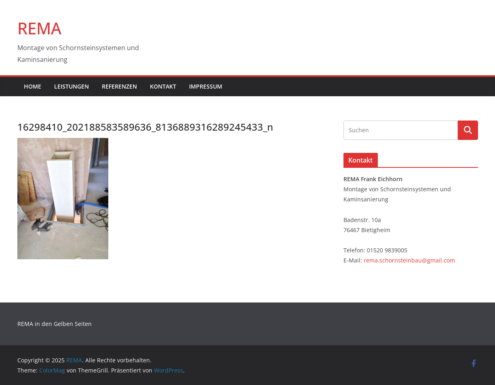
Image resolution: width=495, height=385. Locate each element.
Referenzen (119, 86)
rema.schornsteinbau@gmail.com (409, 260)
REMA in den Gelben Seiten (54, 324)
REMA (39, 28)
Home (32, 86)
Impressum (205, 86)
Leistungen (71, 86)
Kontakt (163, 86)
